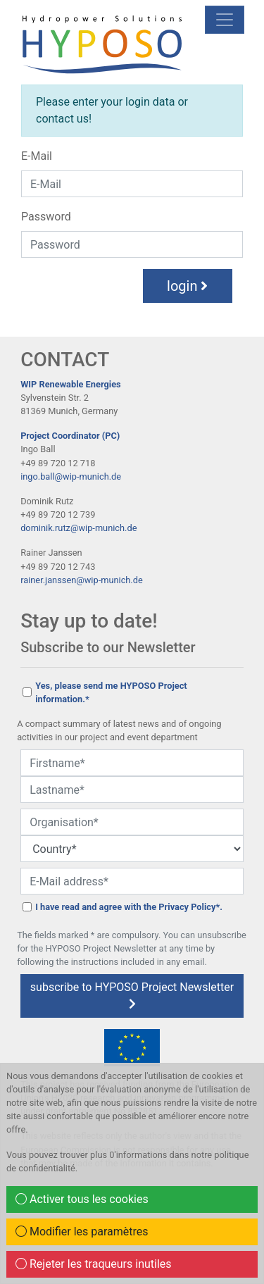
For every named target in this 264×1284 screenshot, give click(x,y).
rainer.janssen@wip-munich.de (81, 580)
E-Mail (36, 156)
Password (46, 216)
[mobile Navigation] (224, 20)
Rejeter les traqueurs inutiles (93, 1264)
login (187, 286)
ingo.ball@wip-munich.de (70, 476)
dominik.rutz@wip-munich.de (78, 528)
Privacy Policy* (189, 907)
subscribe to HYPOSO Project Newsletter (132, 994)
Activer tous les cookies (82, 1199)
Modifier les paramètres (82, 1231)
